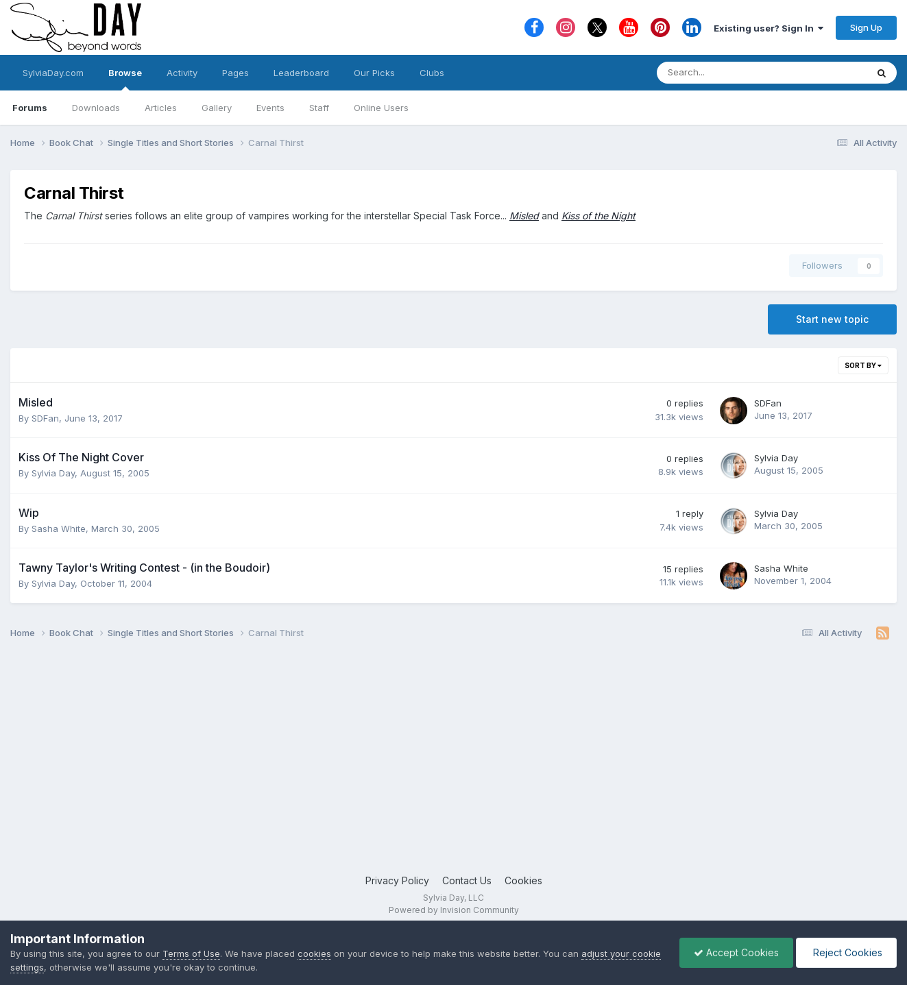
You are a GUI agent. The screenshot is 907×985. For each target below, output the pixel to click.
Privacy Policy (397, 880)
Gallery (217, 107)
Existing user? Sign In (768, 28)
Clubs (432, 72)
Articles (161, 107)
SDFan (45, 418)
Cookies (523, 880)
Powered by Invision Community (454, 910)
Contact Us (467, 880)
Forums (29, 107)
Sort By (863, 365)
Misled (524, 215)
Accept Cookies (736, 952)
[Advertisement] (454, 764)
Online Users (381, 107)
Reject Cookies (846, 952)
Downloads (96, 107)
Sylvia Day (53, 472)
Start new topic (832, 319)
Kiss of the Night (598, 215)
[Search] (726, 73)
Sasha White (59, 528)
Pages (235, 72)
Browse (125, 78)
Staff (319, 107)
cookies (314, 953)
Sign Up (866, 27)
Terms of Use (191, 953)
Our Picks (374, 72)
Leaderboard (301, 72)
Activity (182, 72)
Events (270, 107)
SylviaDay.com (53, 72)
